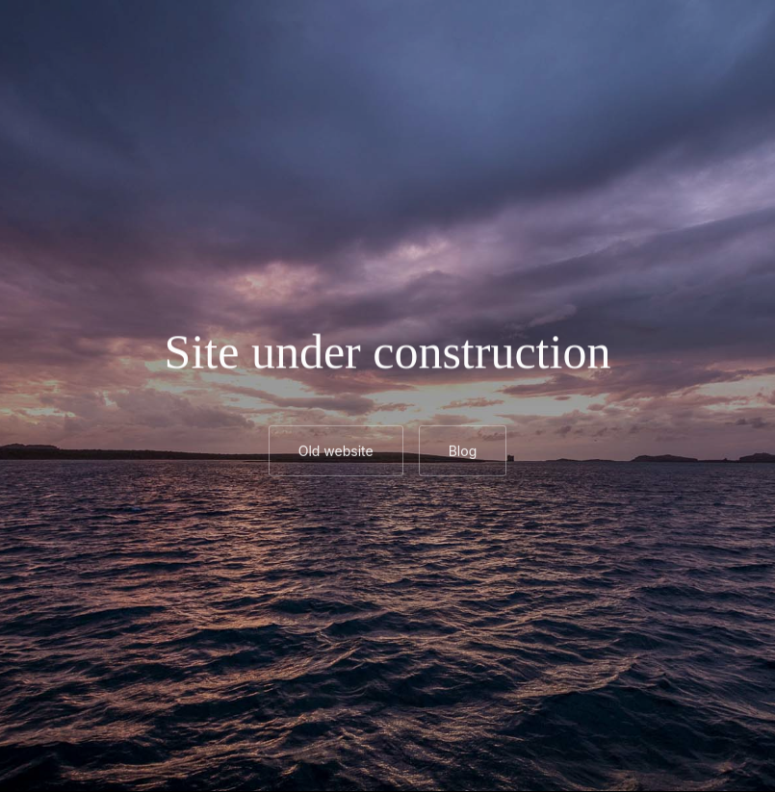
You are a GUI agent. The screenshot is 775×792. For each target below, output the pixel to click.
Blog (463, 452)
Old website (336, 452)
